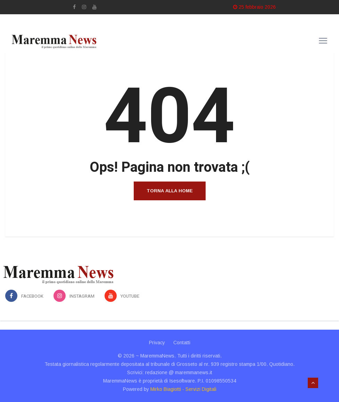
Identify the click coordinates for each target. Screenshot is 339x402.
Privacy (157, 342)
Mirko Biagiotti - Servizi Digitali (183, 389)
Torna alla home (170, 190)
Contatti (181, 342)
